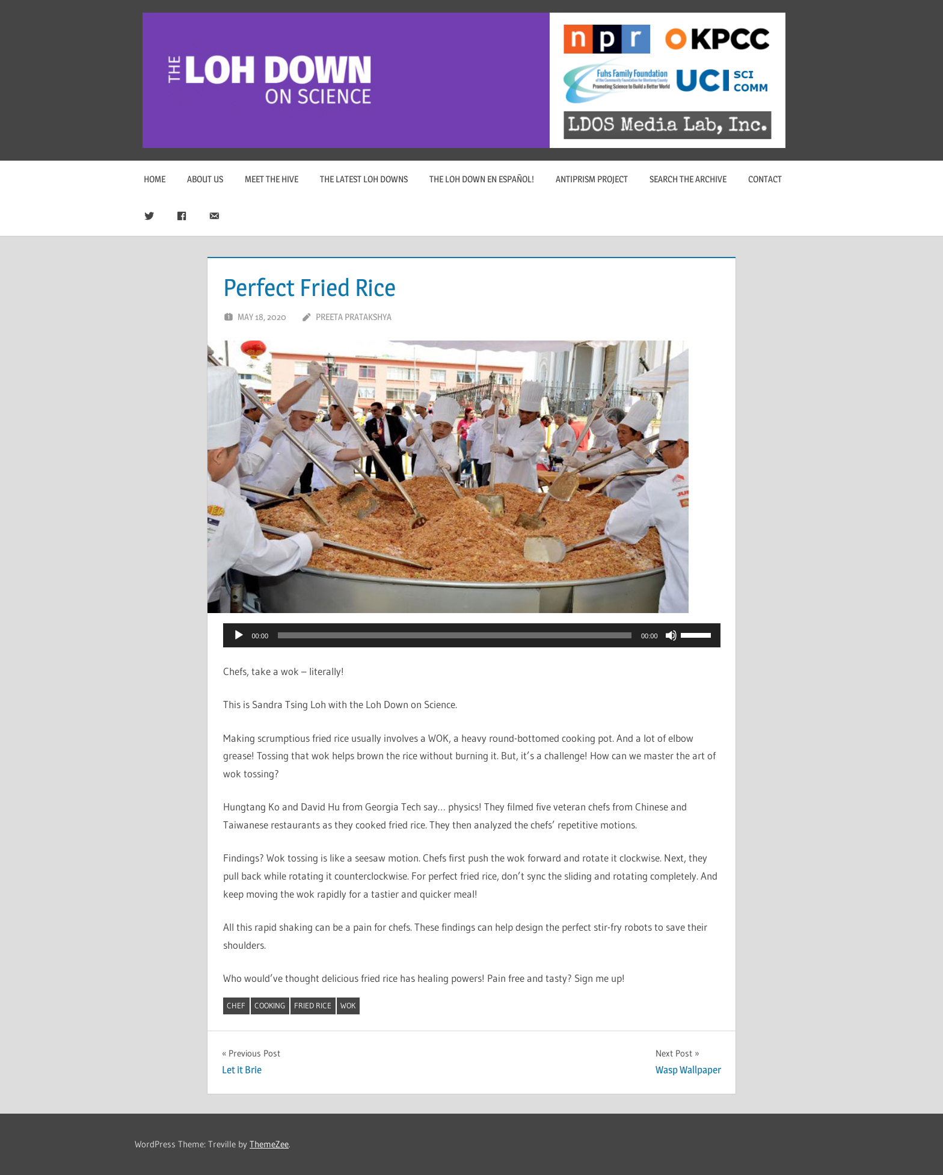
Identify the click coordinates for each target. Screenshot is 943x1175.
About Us (205, 179)
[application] (471, 635)
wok (347, 1005)
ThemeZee (269, 1144)
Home (154, 179)
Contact (765, 179)
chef (236, 1005)
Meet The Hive (271, 179)
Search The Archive (688, 179)
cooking (269, 1005)
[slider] (454, 635)
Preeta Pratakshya (354, 316)
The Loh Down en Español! (481, 179)
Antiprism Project (592, 179)
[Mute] (671, 635)
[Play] (239, 635)
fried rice (312, 1005)
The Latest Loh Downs (364, 179)
